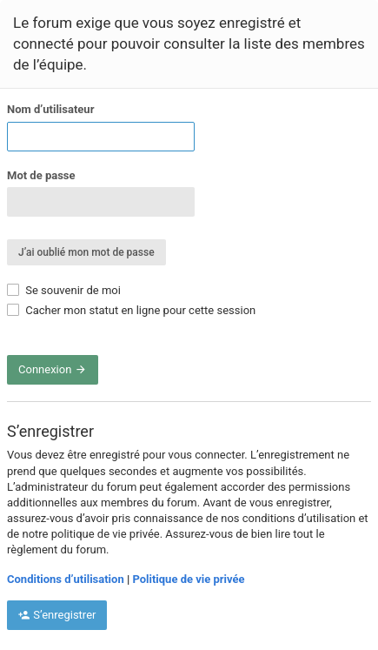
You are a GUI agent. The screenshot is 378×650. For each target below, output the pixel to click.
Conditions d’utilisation (65, 579)
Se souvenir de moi (64, 290)
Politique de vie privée (188, 579)
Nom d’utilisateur (50, 109)
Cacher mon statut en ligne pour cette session (131, 310)
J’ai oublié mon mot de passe (86, 252)
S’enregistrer (57, 614)
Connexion (52, 369)
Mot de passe (41, 175)
